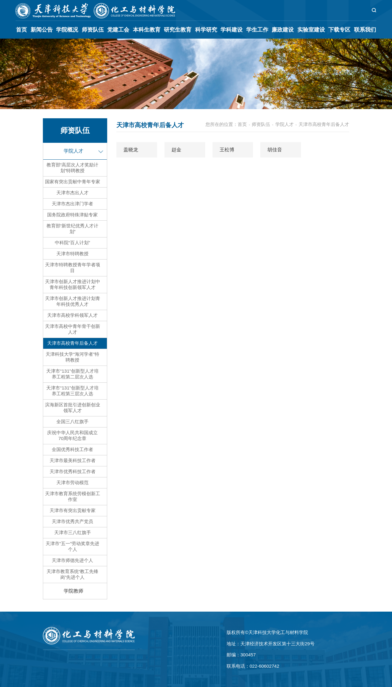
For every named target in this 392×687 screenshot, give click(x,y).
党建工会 (118, 30)
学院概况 (67, 30)
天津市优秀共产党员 (72, 521)
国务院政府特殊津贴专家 (72, 214)
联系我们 (365, 30)
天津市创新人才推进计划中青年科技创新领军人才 (72, 284)
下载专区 (339, 30)
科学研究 (206, 30)
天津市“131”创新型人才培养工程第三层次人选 (72, 390)
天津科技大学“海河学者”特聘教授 (72, 356)
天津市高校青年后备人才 (72, 343)
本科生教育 (146, 30)
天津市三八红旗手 (72, 532)
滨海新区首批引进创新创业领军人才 (72, 407)
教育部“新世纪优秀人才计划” (73, 228)
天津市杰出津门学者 (72, 203)
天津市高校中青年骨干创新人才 (72, 329)
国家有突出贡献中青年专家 (72, 181)
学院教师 (73, 591)
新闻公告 (42, 30)
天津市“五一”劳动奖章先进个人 (72, 546)
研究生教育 (177, 30)
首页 (21, 30)
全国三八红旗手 (72, 421)
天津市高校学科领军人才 (72, 315)
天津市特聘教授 (72, 253)
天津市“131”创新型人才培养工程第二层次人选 (72, 373)
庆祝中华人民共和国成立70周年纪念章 (72, 435)
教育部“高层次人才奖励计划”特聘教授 (73, 167)
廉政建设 (283, 30)
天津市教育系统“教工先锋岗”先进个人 (73, 574)
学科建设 (232, 30)
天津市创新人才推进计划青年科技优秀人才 (72, 301)
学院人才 (73, 151)
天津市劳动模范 (72, 482)
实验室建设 (311, 30)
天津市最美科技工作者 (73, 460)
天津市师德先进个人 (72, 560)
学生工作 (257, 30)
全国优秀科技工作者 (72, 449)
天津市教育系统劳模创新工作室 (72, 496)
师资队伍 (93, 30)
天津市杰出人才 (72, 192)
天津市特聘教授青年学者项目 (72, 267)
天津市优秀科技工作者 (73, 471)
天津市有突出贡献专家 (73, 510)
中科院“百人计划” (72, 242)
